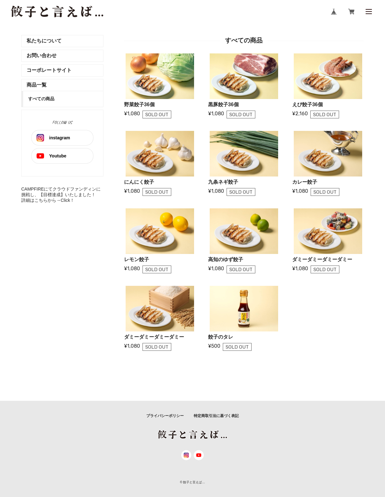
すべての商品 (41, 98)
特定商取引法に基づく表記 (216, 416)
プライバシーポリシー (165, 416)
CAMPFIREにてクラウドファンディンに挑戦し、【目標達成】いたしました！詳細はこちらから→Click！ (61, 194)
